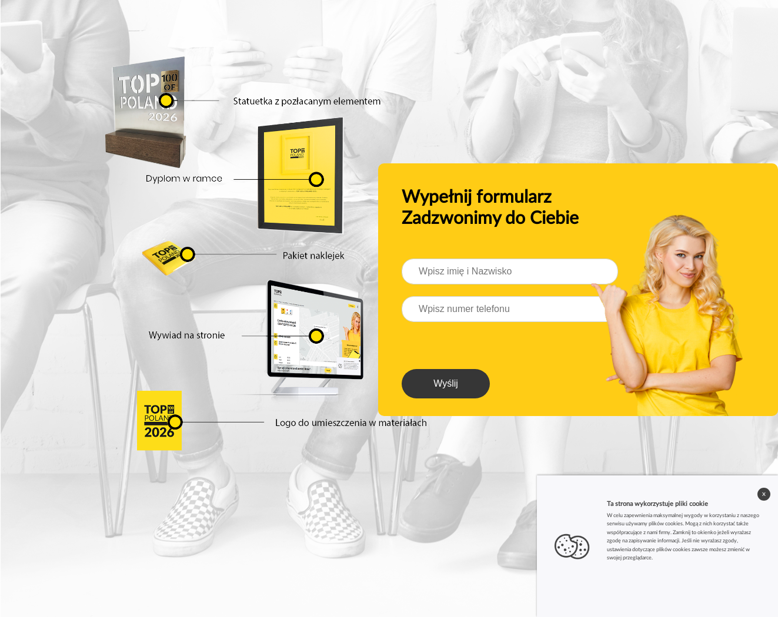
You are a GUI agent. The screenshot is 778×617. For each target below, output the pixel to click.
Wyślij (445, 383)
